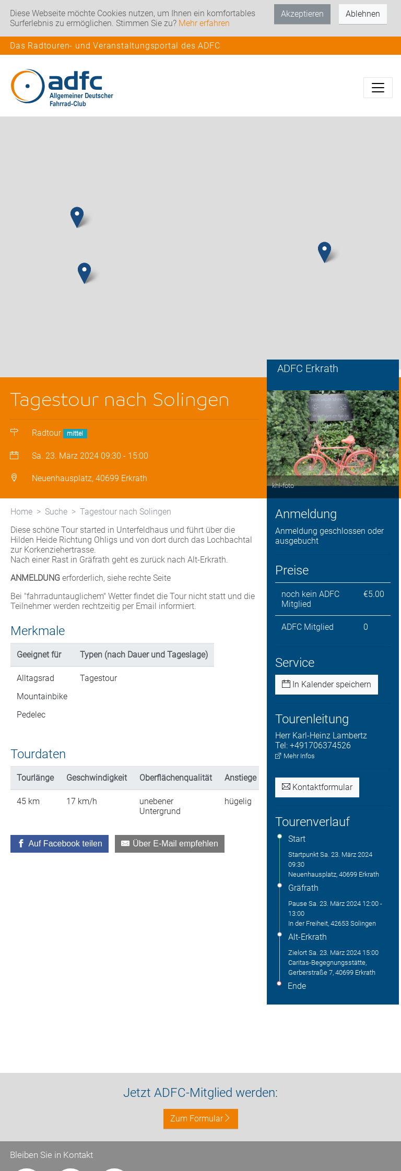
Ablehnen (363, 14)
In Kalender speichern (326, 684)
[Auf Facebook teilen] (59, 844)
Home (21, 512)
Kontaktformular (317, 787)
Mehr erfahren (204, 23)
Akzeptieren (302, 14)
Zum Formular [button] (200, 1119)
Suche (56, 512)
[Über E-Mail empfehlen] (170, 844)
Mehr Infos (295, 756)
